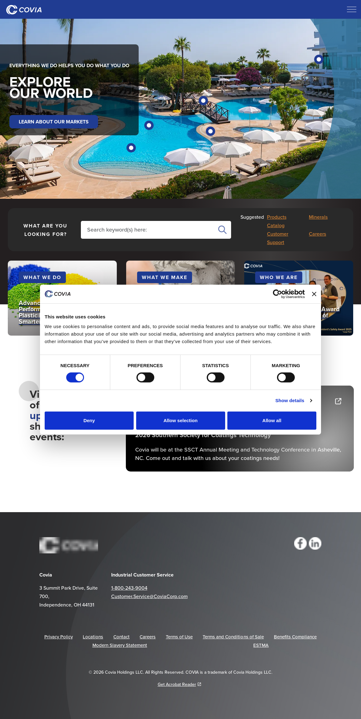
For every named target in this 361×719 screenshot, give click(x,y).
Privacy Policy (58, 636)
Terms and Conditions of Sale (233, 636)
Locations (93, 636)
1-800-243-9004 (129, 587)
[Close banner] (314, 294)
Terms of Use (179, 636)
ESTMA (261, 645)
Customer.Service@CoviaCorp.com (149, 596)
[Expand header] (351, 9)
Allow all (271, 420)
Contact (121, 636)
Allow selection (180, 420)
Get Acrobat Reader (179, 684)
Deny (89, 420)
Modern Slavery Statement (119, 645)
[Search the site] (149, 229)
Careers (317, 233)
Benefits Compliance (295, 636)
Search (222, 230)
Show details (289, 400)
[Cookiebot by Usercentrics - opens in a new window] (277, 293)
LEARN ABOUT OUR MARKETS (54, 121)
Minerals (318, 216)
